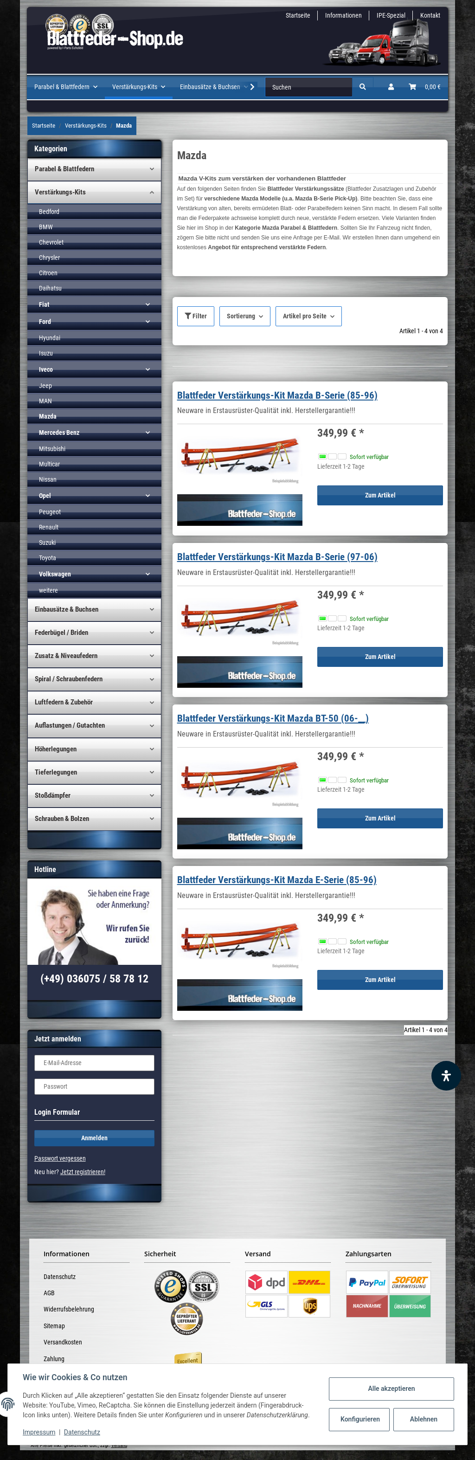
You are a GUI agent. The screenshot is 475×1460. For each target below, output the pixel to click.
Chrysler (49, 257)
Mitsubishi (52, 448)
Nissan (48, 479)
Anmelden (94, 1138)
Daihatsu (50, 288)
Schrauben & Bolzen (62, 818)
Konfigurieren (360, 1419)
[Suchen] (309, 87)
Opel (45, 495)
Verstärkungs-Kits (60, 192)
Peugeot (50, 512)
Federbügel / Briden (61, 632)
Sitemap (54, 1326)
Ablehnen (423, 1419)
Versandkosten (63, 1342)
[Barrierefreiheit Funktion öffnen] (446, 1076)
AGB (49, 1293)
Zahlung (54, 1359)
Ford (45, 321)
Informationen (343, 15)
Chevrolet (51, 242)
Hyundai (49, 338)
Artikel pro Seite (305, 316)
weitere (48, 590)
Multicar (49, 464)
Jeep (45, 385)
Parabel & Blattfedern (64, 169)
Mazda (48, 416)
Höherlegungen (56, 749)
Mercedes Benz (59, 432)
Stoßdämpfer (53, 795)
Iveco (46, 369)
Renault (48, 527)
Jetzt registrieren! (82, 1172)
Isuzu (46, 353)
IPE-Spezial (391, 15)
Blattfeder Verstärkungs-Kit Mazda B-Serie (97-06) (277, 556)
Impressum (39, 1432)
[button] (391, 87)
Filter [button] (196, 316)
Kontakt (430, 15)
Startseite (298, 15)
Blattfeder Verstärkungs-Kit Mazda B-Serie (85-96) (277, 395)
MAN (45, 401)
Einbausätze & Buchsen (66, 609)
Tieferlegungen (56, 772)
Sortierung (241, 316)
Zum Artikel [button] (380, 495)
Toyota (47, 558)
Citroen (48, 273)
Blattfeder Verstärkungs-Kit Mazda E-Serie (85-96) (277, 879)
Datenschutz (60, 1276)
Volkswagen (55, 574)
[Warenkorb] (424, 87)
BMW (46, 227)
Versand (119, 1445)
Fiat (44, 304)
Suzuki (47, 542)
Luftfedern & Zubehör (64, 702)
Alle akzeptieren (391, 1388)
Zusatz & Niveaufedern (66, 656)
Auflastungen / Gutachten (70, 725)
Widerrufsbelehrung (69, 1309)
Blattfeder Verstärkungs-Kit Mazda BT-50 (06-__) (273, 718)
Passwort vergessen (60, 1158)
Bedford (49, 211)
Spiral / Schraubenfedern (69, 679)
